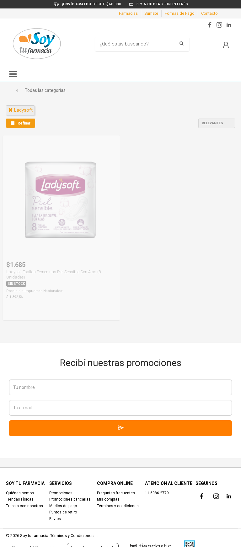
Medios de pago (63, 506)
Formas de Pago (180, 13)
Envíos (55, 519)
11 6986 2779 (157, 493)
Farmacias (128, 13)
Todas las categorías (45, 90)
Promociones (60, 493)
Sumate (151, 13)
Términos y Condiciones (72, 535)
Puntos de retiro (63, 512)
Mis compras (108, 499)
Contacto (209, 13)
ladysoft (20, 110)
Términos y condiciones (118, 506)
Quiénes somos (20, 493)
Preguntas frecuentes (116, 493)
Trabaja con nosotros (24, 506)
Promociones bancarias (70, 499)
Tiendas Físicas (20, 499)
